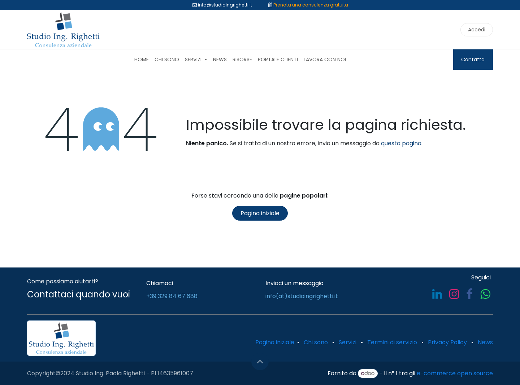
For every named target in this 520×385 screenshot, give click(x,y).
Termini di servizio (392, 342)
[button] (260, 361)
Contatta (473, 59)
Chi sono (316, 342)
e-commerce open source (455, 373)
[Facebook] (469, 294)
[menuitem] (141, 59)
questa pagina (401, 143)
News (485, 342)
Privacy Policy (447, 342)
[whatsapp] (485, 294)
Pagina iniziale (260, 213)
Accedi (476, 29)
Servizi (347, 342)
